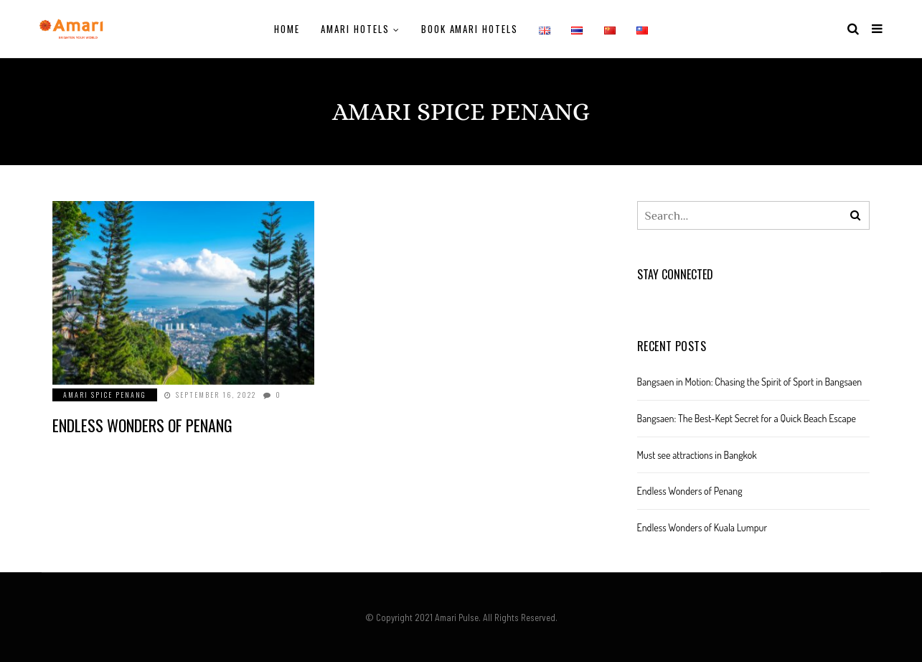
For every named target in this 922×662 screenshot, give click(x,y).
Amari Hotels (355, 29)
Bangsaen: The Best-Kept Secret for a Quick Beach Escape (746, 418)
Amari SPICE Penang (104, 394)
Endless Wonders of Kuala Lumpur (702, 527)
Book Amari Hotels (469, 29)
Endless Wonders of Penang (142, 425)
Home (287, 29)
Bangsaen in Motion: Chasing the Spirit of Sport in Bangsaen (749, 382)
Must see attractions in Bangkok (697, 455)
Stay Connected (675, 274)
